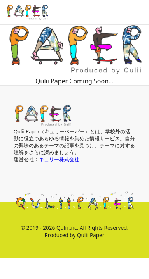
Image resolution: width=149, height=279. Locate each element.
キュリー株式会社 (59, 159)
